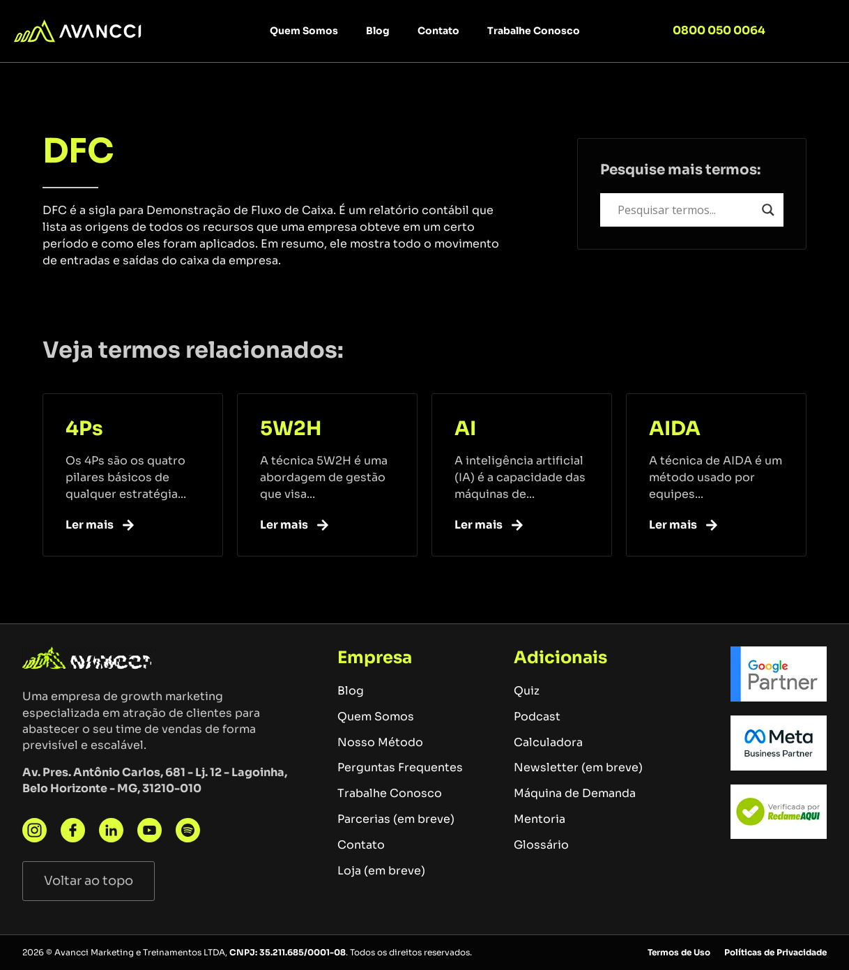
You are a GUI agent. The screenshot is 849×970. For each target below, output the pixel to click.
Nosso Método (380, 742)
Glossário (541, 845)
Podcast (537, 716)
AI (465, 428)
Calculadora (548, 742)
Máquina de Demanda (575, 793)
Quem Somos (304, 30)
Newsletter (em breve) (578, 767)
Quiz (527, 690)
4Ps (84, 428)
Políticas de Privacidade (775, 952)
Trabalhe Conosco (533, 30)
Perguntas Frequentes (400, 767)
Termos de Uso (679, 952)
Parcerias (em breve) (395, 819)
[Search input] (686, 210)
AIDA (675, 428)
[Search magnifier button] (768, 210)
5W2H (290, 428)
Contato (438, 30)
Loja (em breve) (381, 870)
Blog (378, 30)
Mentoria (539, 819)
